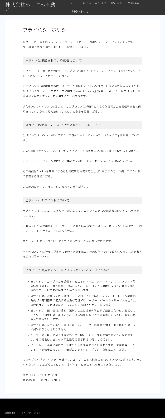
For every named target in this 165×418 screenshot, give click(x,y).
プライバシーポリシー (32, 413)
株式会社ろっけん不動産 (32, 7)
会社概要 (133, 3)
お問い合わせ (80, 11)
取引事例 (117, 3)
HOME (8, 403)
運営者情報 (10, 413)
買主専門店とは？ (95, 3)
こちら (77, 111)
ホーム (73, 3)
